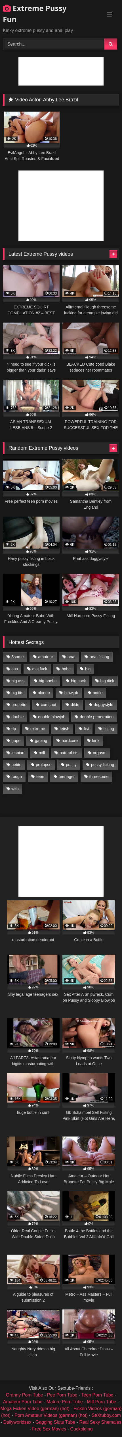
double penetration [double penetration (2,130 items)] (96, 717)
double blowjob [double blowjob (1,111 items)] (51, 717)
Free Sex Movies (49, 1429)
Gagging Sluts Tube (55, 1422)
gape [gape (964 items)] (15, 740)
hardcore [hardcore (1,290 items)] (70, 740)
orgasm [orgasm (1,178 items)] (99, 753)
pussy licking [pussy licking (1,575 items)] (102, 764)
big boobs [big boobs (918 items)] (47, 681)
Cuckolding (81, 1429)
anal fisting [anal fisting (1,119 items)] (99, 656)
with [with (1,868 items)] (15, 788)
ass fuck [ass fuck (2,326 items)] (39, 669)
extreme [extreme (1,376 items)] (37, 728)
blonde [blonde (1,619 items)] (44, 692)
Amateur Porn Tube (23, 1401)
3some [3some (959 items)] (17, 656)
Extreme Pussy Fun (35, 13)
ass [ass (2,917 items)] (14, 669)
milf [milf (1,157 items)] (42, 753)
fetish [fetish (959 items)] (64, 728)
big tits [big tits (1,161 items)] (17, 692)
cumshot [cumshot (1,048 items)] (48, 704)
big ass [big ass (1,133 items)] (17, 681)
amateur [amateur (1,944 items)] (45, 656)
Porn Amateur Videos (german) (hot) (51, 1415)
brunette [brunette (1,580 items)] (18, 704)
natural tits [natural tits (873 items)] (69, 753)
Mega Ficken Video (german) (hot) (34, 1408)
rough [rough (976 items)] (16, 776)
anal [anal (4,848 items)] (71, 656)
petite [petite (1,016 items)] (16, 764)
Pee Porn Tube (62, 1395)
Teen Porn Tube (97, 1395)
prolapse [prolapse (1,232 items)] (43, 764)
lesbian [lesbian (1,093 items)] (17, 753)
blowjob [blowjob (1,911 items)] (71, 692)
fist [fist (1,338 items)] (86, 728)
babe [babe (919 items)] (66, 669)
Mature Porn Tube (65, 1401)
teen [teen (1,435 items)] (40, 776)
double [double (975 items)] (17, 717)
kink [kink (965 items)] (96, 740)
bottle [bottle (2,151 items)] (97, 692)
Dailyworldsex (17, 1422)
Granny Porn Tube (24, 1395)
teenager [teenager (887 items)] (67, 776)
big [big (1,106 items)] (88, 669)
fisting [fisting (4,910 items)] (108, 728)
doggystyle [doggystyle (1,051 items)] (103, 704)
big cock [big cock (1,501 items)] (78, 681)
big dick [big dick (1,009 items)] (107, 681)
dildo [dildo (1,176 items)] (75, 704)
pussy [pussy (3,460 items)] (71, 764)
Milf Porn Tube (101, 1401)
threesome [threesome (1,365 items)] (98, 776)
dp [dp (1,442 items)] (13, 728)
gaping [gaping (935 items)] (41, 740)
